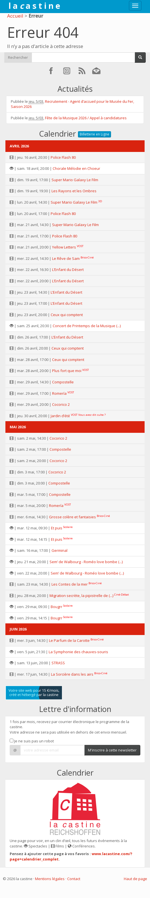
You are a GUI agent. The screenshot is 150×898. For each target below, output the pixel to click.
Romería (59, 393)
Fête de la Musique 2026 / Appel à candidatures (86, 117)
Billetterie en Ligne (94, 134)
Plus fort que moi (66, 370)
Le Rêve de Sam (66, 258)
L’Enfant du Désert (68, 269)
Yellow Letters (64, 247)
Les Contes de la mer (70, 584)
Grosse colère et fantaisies (72, 516)
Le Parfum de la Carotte (69, 640)
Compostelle (63, 382)
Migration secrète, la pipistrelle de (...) (81, 595)
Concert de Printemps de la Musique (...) (87, 325)
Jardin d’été (60, 415)
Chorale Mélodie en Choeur (76, 168)
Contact (73, 878)
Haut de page (135, 878)
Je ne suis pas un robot (32, 741)
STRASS (58, 662)
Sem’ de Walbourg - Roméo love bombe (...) (86, 561)
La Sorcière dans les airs (72, 674)
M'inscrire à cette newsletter (112, 750)
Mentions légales (50, 878)
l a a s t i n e (34, 5)
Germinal (59, 550)
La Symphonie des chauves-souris (78, 651)
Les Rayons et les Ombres (74, 190)
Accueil (15, 15)
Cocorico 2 (61, 404)
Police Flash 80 (63, 157)
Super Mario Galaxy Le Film (75, 179)
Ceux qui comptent (67, 314)
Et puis (56, 528)
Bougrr (56, 606)
